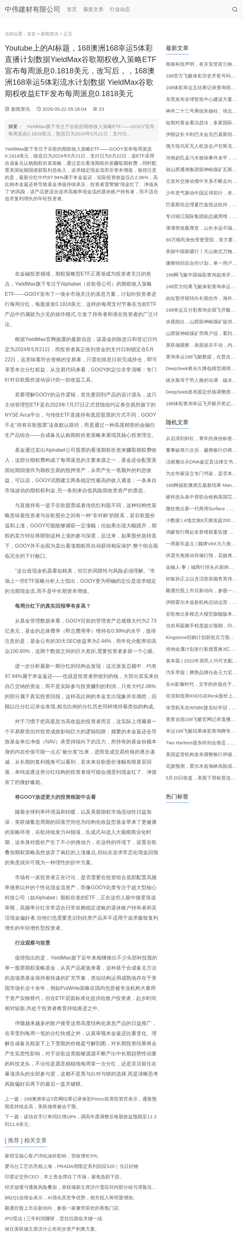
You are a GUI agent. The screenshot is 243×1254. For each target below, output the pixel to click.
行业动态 (120, 9)
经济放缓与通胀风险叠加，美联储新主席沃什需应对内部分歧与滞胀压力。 (83, 1187)
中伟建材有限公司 (32, 9)
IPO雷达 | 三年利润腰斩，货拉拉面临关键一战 (53, 1218)
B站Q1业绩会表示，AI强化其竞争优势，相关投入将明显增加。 (71, 1197)
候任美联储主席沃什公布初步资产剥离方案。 (52, 1229)
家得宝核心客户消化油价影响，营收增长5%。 (53, 1155)
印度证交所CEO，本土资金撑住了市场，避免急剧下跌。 (64, 1176)
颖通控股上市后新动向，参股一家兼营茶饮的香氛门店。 (64, 1208)
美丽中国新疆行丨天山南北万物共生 (204, 251)
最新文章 (93, 9)
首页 (72, 9)
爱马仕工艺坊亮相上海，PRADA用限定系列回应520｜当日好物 (71, 1166)
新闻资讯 (50, 33)
